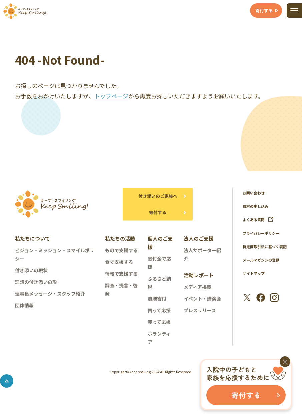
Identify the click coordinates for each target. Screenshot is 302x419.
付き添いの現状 (31, 278)
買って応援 (159, 318)
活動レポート (199, 283)
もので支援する (121, 258)
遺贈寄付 (157, 306)
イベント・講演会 (202, 306)
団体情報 (24, 313)
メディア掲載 (197, 295)
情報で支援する (121, 281)
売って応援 (159, 330)
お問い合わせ (256, 192)
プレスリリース (200, 318)
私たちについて (32, 246)
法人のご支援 (199, 246)
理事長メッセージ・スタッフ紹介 (50, 301)
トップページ (111, 96)
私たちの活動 (120, 246)
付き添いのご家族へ (156, 197)
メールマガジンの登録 (264, 268)
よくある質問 (260, 219)
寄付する (156, 218)
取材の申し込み (258, 206)
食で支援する (119, 270)
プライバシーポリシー (264, 233)
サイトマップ (256, 281)
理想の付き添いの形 (36, 290)
